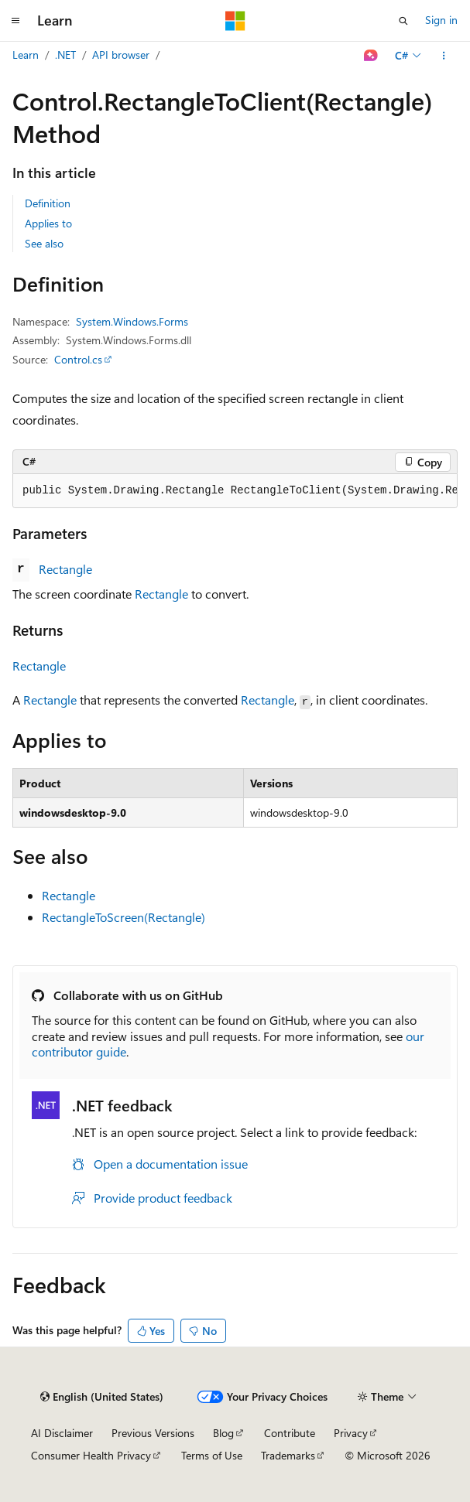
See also (44, 243)
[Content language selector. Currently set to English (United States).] (102, 1396)
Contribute (289, 1432)
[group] (235, 491)
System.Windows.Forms (132, 321)
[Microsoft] (235, 21)
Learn (25, 54)
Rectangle (65, 569)
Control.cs (78, 359)
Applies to (48, 223)
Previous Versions (152, 1432)
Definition (47, 203)
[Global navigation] (15, 21)
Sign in (441, 19)
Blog (223, 1432)
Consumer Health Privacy (91, 1455)
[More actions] (444, 55)
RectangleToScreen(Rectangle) (123, 917)
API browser (120, 54)
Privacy (351, 1432)
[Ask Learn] (371, 55)
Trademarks (288, 1455)
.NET (65, 54)
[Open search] (403, 21)
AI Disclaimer (62, 1432)
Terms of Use (211, 1455)
